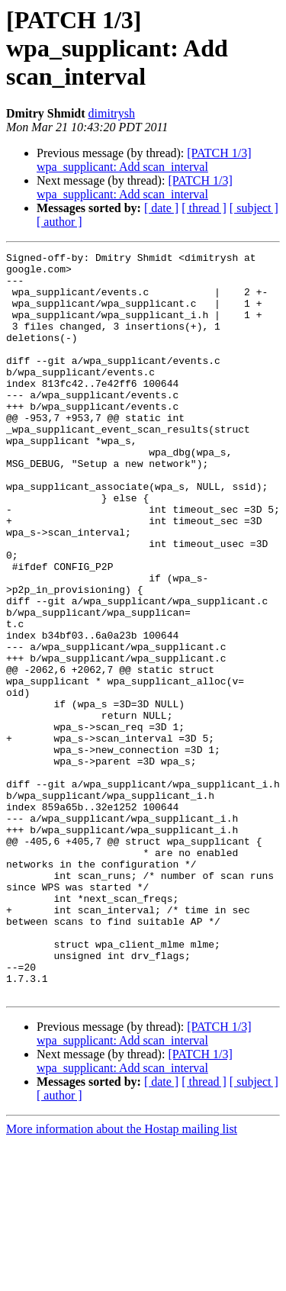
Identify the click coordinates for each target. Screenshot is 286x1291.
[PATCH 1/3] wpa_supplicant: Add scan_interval (144, 159)
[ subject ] (254, 207)
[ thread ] (204, 207)
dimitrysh (111, 113)
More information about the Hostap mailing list (121, 1277)
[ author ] (59, 221)
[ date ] (161, 207)
